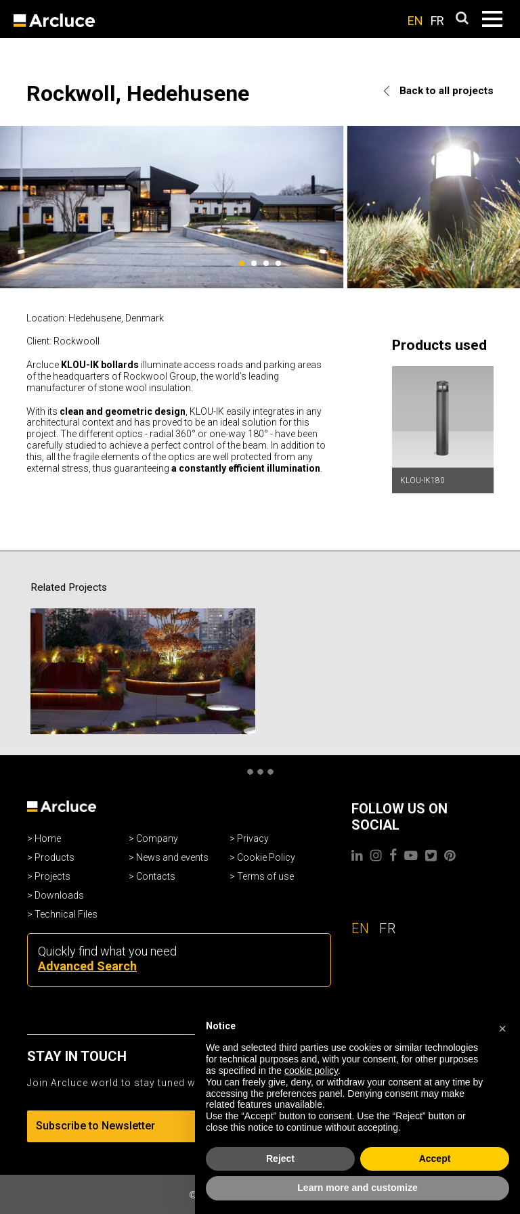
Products (54, 857)
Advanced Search (87, 966)
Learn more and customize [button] (357, 1187)
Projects (52, 876)
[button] (502, 1026)
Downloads (59, 895)
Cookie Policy (266, 857)
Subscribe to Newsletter (125, 1125)
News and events (172, 857)
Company (157, 838)
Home (48, 838)
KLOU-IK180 (422, 480)
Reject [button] (280, 1158)
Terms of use (265, 876)
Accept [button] (435, 1158)
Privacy (253, 838)
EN (415, 21)
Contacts (155, 876)
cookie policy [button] (311, 1070)
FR (437, 21)
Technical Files (66, 914)
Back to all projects (439, 91)
